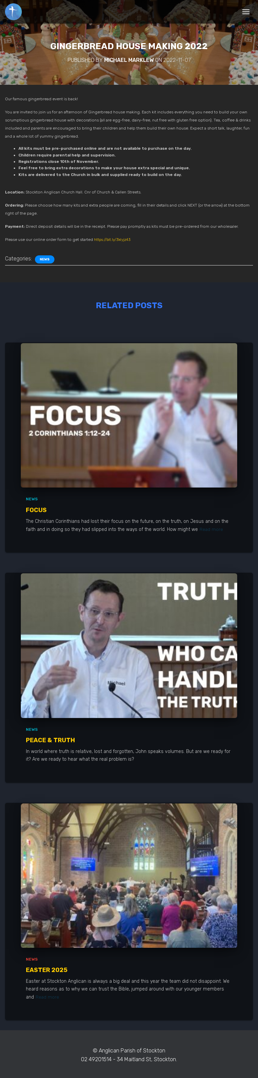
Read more (211, 529)
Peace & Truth (50, 740)
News (45, 259)
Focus (36, 510)
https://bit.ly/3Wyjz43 (113, 239)
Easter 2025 (47, 969)
